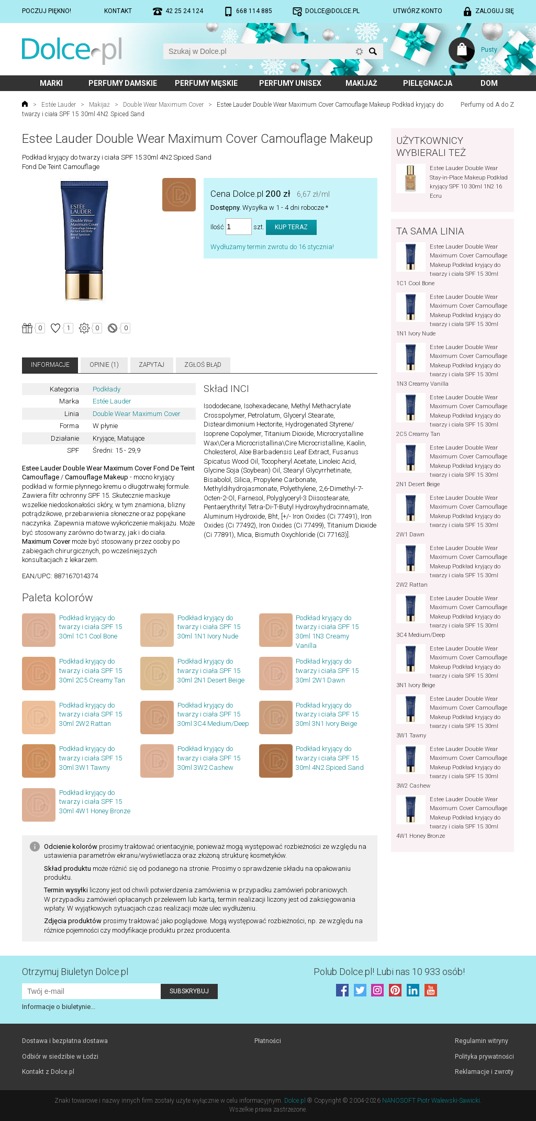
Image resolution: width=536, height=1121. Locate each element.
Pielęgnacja (427, 83)
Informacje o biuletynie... (58, 1007)
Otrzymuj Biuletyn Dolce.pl (75, 971)
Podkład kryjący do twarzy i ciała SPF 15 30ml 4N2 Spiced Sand (330, 758)
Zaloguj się (494, 11)
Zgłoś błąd (202, 364)
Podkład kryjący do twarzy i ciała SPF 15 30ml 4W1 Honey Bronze (94, 802)
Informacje (50, 364)
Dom (489, 83)
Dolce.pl (295, 1100)
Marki (51, 83)
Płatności (267, 1041)
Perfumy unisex (290, 83)
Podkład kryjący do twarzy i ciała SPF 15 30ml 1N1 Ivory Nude (208, 627)
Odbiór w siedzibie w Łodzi (60, 1056)
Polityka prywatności (484, 1056)
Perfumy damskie (122, 83)
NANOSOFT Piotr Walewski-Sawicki (431, 1100)
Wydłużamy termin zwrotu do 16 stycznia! (272, 247)
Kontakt (118, 11)
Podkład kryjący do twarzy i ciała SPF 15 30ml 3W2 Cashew (208, 758)
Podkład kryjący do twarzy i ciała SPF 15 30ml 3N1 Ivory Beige (327, 714)
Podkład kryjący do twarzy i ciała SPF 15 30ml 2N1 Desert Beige (210, 670)
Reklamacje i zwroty (484, 1071)
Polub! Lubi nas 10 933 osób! (389, 971)
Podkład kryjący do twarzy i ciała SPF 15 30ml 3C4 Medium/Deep (213, 714)
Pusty (489, 49)
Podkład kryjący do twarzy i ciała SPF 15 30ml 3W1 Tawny (90, 758)
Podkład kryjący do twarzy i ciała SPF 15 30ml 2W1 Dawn (327, 670)
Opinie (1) (104, 364)
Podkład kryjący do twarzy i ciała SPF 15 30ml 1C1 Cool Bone (90, 627)
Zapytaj (151, 364)
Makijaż (361, 83)
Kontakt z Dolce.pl (48, 1071)
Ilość (217, 227)
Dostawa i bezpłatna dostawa (65, 1041)
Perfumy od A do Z (487, 104)
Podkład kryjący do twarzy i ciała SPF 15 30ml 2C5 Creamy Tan (92, 670)
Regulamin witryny (481, 1041)
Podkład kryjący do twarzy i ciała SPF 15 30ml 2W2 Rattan (90, 714)
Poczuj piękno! (46, 11)
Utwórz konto (417, 11)
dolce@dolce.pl (332, 11)
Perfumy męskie (206, 83)
